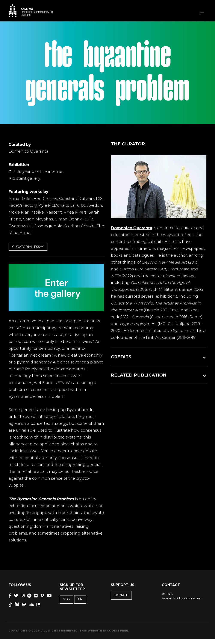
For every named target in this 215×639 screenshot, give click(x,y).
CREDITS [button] (121, 356)
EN (80, 599)
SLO (66, 599)
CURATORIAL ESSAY (28, 247)
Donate (121, 595)
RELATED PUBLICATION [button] (139, 375)
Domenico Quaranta (131, 228)
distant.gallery (26, 178)
